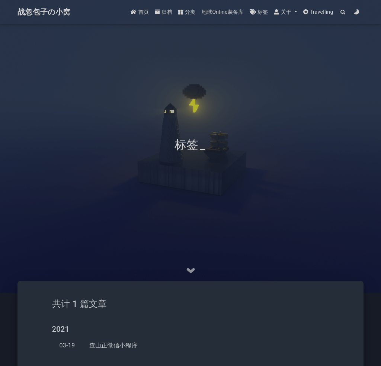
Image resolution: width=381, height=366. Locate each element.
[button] (285, 12)
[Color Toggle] (357, 12)
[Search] (343, 12)
